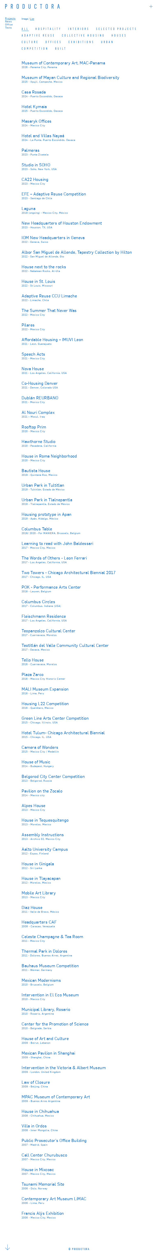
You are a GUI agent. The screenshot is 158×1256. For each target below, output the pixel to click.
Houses (119, 35)
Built (61, 48)
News (8, 21)
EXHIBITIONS (81, 42)
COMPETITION (35, 48)
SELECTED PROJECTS (116, 29)
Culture (30, 42)
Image (25, 18)
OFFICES (53, 42)
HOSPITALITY (48, 29)
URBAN (107, 42)
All (25, 29)
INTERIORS (78, 29)
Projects (10, 18)
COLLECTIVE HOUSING (83, 35)
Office (9, 24)
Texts (8, 27)
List (32, 18)
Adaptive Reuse (38, 35)
